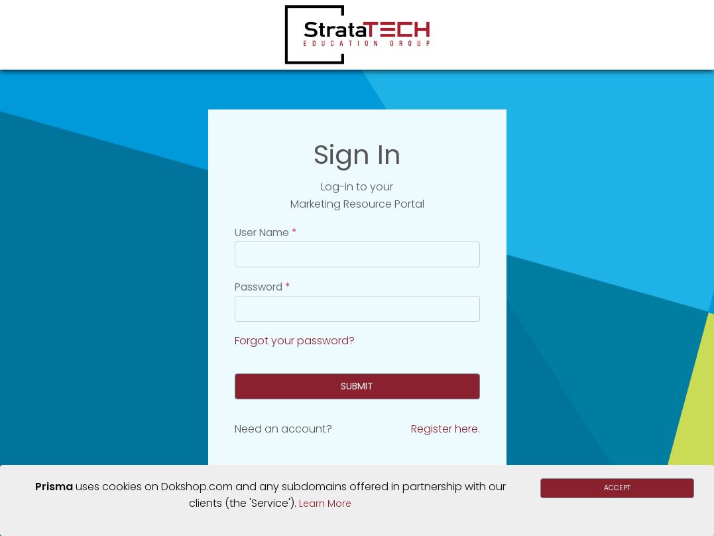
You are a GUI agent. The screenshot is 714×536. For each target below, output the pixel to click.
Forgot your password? (295, 340)
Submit (357, 386)
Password (258, 287)
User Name (262, 232)
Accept (617, 488)
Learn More (325, 503)
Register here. (445, 428)
